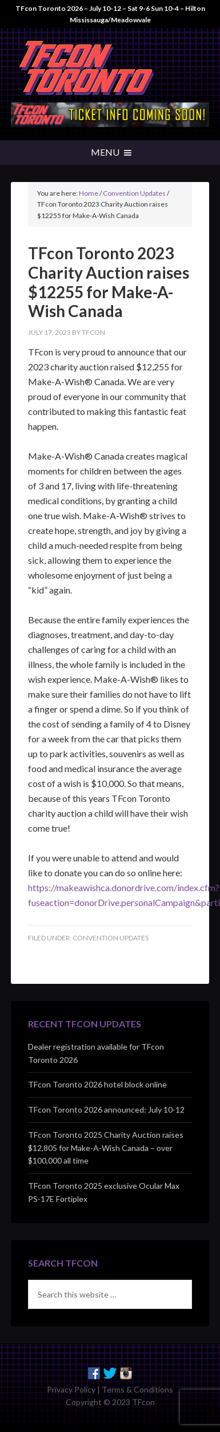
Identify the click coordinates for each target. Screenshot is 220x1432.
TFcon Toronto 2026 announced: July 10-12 (106, 1109)
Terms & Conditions (137, 1389)
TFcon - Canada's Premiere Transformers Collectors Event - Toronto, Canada (110, 68)
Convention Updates (111, 937)
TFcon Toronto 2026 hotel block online (97, 1084)
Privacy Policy (71, 1389)
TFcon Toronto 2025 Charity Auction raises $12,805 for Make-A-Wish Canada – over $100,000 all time (105, 1148)
